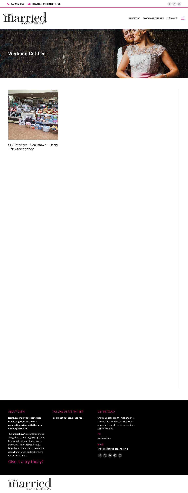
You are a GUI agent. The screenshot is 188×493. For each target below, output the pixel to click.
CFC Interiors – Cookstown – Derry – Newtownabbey (33, 147)
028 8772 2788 (104, 438)
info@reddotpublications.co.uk (44, 3)
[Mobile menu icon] (182, 18)
